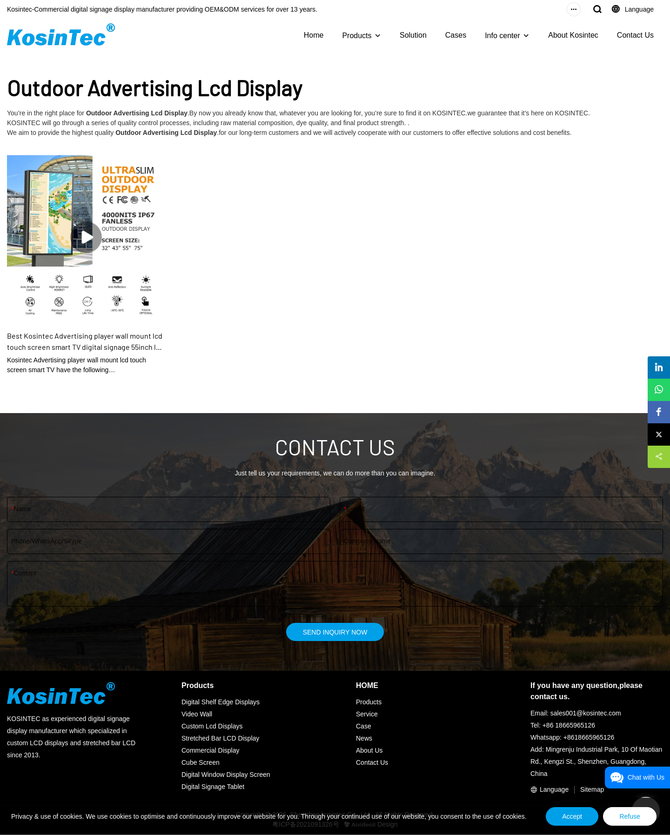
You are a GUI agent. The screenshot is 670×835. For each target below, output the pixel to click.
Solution (413, 35)
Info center (502, 36)
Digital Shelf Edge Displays (220, 703)
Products (356, 36)
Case (363, 727)
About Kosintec (573, 35)
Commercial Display (210, 751)
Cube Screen (200, 763)
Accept (564, 814)
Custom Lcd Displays (212, 727)
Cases (455, 35)
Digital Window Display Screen (225, 775)
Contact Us (635, 35)
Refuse (627, 814)
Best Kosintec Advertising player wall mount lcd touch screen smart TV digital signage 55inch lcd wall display (85, 342)
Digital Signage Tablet (212, 787)
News (364, 739)
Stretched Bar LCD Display (220, 739)
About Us (369, 751)
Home (314, 35)
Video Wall (196, 715)
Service (367, 715)
